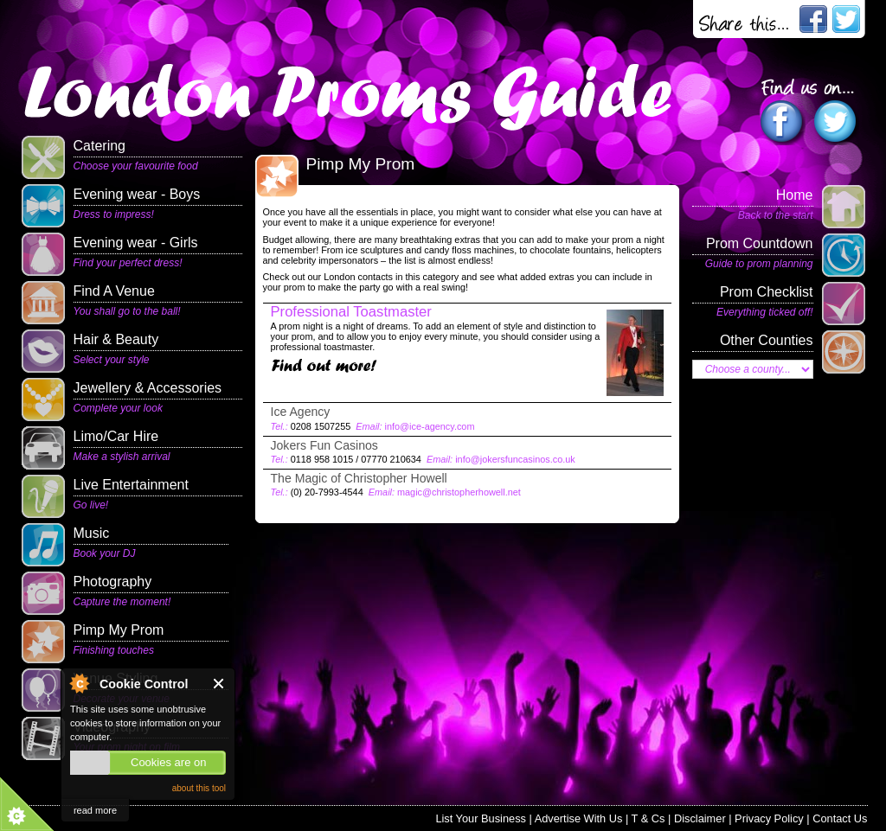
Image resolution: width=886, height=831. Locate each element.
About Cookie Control (78, 683)
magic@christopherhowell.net (459, 492)
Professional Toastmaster (351, 312)
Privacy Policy (769, 818)
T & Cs (648, 818)
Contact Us (839, 818)
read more (95, 810)
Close (219, 683)
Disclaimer (700, 818)
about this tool (199, 788)
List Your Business (480, 818)
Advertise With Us (579, 818)
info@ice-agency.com (430, 426)
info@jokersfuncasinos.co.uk (515, 459)
